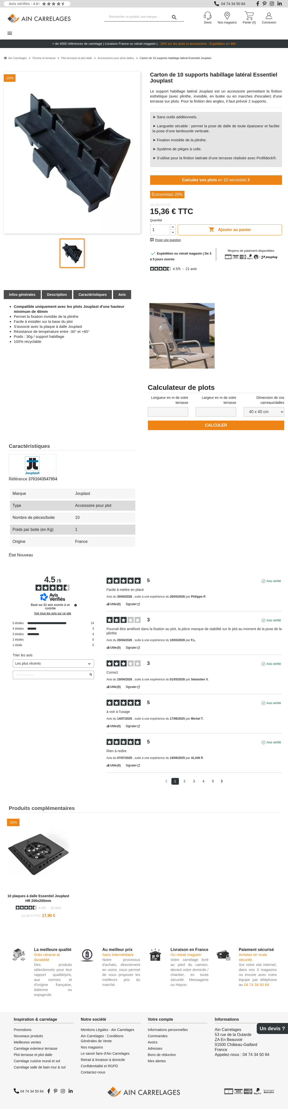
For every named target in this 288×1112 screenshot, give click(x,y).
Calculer (216, 428)
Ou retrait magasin (185, 957)
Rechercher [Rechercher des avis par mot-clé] (51, 678)
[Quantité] (160, 232)
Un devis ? (272, 1028)
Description (57, 298)
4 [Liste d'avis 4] (203, 784)
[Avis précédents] (166, 784)
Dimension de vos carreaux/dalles (270, 403)
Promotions (23, 1033)
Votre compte (160, 1022)
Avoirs (153, 1045)
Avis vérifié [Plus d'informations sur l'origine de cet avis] (273, 584)
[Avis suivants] (222, 784)
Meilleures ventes (27, 1045)
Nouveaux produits (28, 1039)
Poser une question (168, 243)
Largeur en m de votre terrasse (219, 403)
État (12, 558)
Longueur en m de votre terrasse (169, 403)
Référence (18, 482)
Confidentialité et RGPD (99, 1069)
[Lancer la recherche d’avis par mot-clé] (91, 677)
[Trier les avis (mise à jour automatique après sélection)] (53, 666)
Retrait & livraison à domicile (103, 1063)
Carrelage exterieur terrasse (35, 1051)
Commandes (158, 1039)
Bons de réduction (162, 1058)
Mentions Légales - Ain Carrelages (107, 1033)
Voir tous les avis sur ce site (52, 616)
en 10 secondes (216, 183)
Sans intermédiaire (118, 957)
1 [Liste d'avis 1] (175, 784)
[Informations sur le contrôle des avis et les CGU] (76, 608)
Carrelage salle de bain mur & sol (40, 1070)
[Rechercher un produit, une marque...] (144, 17)
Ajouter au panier (230, 233)
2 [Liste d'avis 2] (185, 784)
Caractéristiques (93, 298)
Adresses (155, 1051)
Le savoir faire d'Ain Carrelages (105, 1056)
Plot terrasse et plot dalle (33, 1058)
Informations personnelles (168, 1033)
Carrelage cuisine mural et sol (37, 1064)
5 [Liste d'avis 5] (213, 784)
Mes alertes (157, 1064)
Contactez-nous (93, 1075)
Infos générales (22, 298)
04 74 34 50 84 (233, 4)
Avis (122, 298)
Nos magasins (92, 1050)
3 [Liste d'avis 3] (194, 784)
